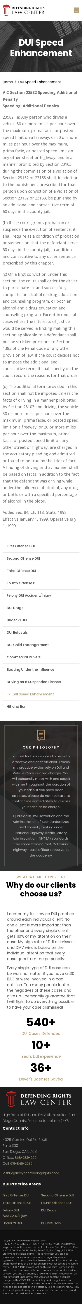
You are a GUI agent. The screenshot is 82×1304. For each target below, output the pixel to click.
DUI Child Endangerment (28, 645)
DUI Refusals (17, 632)
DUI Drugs (15, 607)
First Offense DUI (21, 546)
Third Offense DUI (21, 570)
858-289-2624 (26, 1157)
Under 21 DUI (17, 620)
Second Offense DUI (23, 558)
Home (8, 81)
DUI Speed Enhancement (39, 81)
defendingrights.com (35, 1240)
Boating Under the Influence (30, 669)
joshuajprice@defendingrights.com (31, 1173)
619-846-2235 (21, 1163)
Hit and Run (16, 706)
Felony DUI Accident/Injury (29, 595)
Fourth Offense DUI (22, 583)
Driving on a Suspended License (34, 682)
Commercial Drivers (24, 657)
